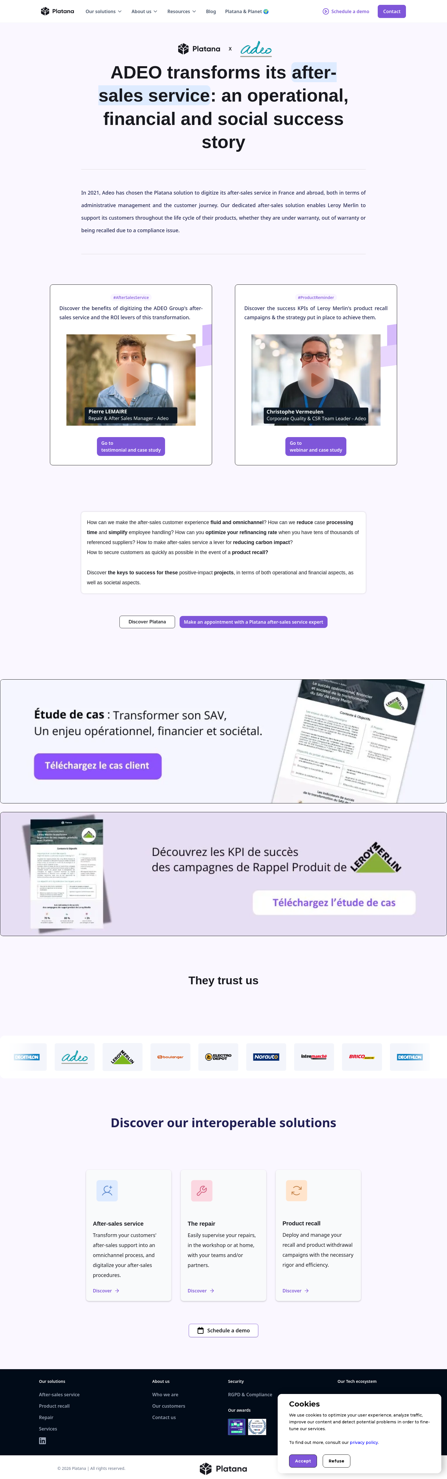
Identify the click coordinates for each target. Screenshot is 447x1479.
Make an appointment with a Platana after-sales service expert (253, 622)
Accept (303, 1461)
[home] (57, 11)
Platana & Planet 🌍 (247, 11)
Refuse (336, 1461)
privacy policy (364, 1442)
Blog (211, 11)
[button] (104, 11)
